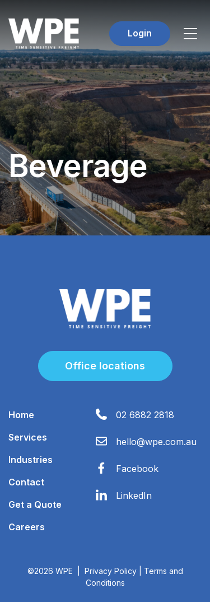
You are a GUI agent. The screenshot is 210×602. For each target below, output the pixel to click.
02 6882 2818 (145, 414)
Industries (30, 459)
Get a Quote (35, 504)
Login (140, 33)
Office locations (105, 366)
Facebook (137, 468)
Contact (26, 482)
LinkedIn (134, 495)
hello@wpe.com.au (156, 441)
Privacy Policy (111, 571)
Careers (26, 526)
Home (21, 414)
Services (27, 437)
